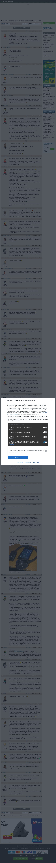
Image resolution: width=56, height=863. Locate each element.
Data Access (28, 462)
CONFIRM (18, 457)
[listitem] (28, 424)
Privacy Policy (36, 462)
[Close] (52, 400)
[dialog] (28, 431)
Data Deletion (20, 462)
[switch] (45, 427)
